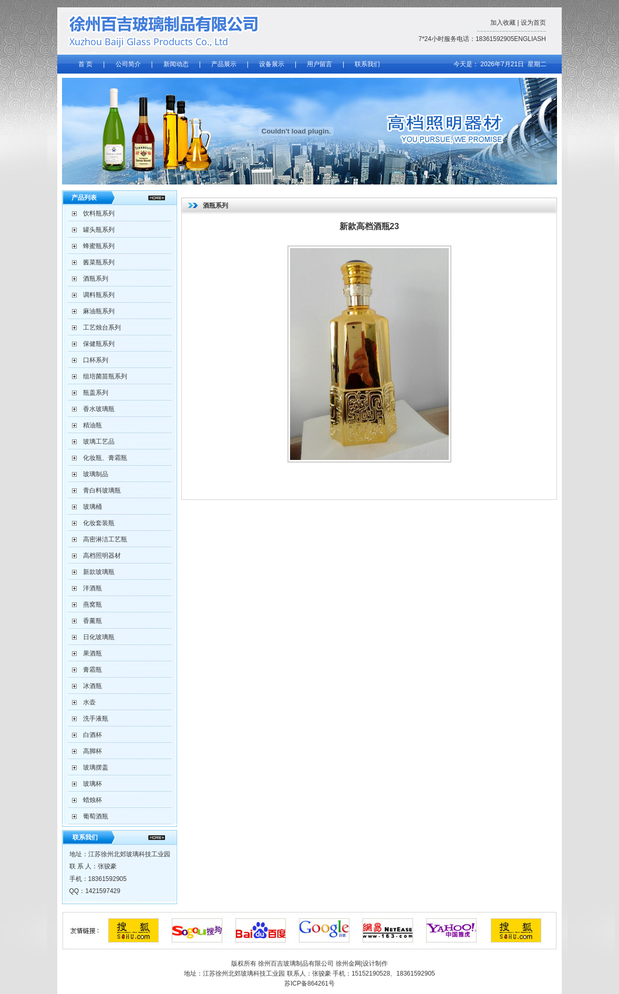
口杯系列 (95, 360)
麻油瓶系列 (99, 311)
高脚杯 (92, 751)
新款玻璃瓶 (99, 572)
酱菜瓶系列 (99, 262)
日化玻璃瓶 (99, 637)
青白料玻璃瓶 (102, 490)
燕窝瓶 (92, 604)
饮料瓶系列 (99, 213)
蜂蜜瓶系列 (99, 246)
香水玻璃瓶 (99, 409)
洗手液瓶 (95, 718)
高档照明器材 (102, 555)
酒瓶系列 (95, 278)
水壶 (89, 702)
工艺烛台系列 (102, 327)
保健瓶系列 (99, 343)
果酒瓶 (92, 653)
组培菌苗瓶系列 (105, 376)
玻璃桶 (92, 506)
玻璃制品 (95, 474)
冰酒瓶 (92, 686)
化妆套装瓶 (99, 523)
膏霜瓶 (92, 669)
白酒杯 (92, 735)
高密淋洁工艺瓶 (105, 539)
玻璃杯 (92, 783)
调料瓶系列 (99, 295)
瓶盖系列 (95, 392)
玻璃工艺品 (99, 441)
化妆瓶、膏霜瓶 (105, 458)
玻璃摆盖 (95, 767)
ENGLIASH (530, 39)
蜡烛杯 (92, 800)
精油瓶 (92, 425)
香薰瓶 (92, 620)
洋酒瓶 (92, 588)
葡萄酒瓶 (95, 816)
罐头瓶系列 (99, 229)
